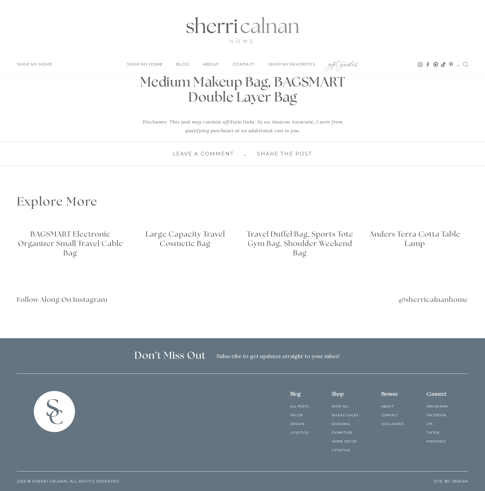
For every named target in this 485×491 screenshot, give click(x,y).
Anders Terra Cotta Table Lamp (414, 239)
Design (297, 424)
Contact (244, 64)
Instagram (437, 406)
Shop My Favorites (291, 64)
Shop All (340, 406)
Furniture (342, 432)
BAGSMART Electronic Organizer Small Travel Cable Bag (70, 244)
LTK (429, 424)
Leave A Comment (203, 153)
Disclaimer (392, 424)
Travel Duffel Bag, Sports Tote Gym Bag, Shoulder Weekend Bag (300, 244)
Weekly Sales (345, 415)
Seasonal (341, 424)
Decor (296, 415)
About (211, 64)
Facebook (436, 415)
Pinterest (436, 441)
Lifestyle (299, 432)
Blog (182, 64)
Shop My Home (35, 64)
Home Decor (344, 441)
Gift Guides (343, 63)
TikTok (433, 432)
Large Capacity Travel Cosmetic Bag (185, 239)
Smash (460, 481)
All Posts (299, 406)
